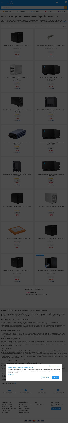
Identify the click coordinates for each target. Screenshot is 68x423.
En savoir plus (11, 374)
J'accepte (55, 377)
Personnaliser (46, 377)
